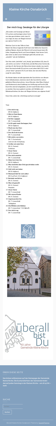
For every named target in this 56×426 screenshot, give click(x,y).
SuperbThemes (44, 423)
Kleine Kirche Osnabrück (28, 9)
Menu (48, 19)
